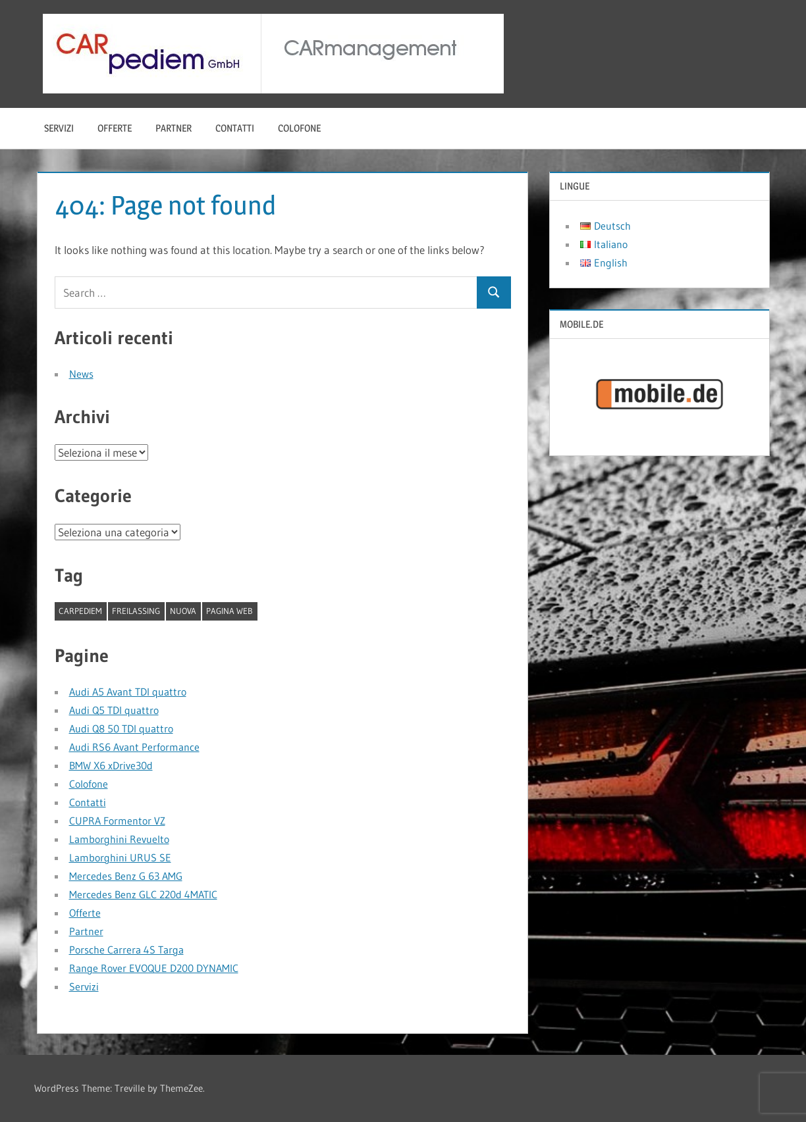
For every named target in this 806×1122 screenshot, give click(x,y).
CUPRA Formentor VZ (117, 820)
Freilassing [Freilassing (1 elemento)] (136, 610)
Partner (173, 128)
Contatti (234, 128)
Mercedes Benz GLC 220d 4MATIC (143, 894)
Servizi (59, 128)
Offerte (114, 128)
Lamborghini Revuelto (119, 839)
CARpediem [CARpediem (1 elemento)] (80, 610)
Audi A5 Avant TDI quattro (127, 691)
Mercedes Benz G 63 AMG (125, 875)
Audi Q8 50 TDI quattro (121, 728)
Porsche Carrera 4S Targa (126, 949)
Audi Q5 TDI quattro (114, 710)
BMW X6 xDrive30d (111, 765)
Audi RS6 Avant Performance (134, 746)
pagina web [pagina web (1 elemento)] (229, 610)
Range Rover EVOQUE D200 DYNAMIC (153, 968)
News (81, 373)
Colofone (299, 128)
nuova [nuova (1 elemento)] (183, 610)
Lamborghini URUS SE (120, 857)
